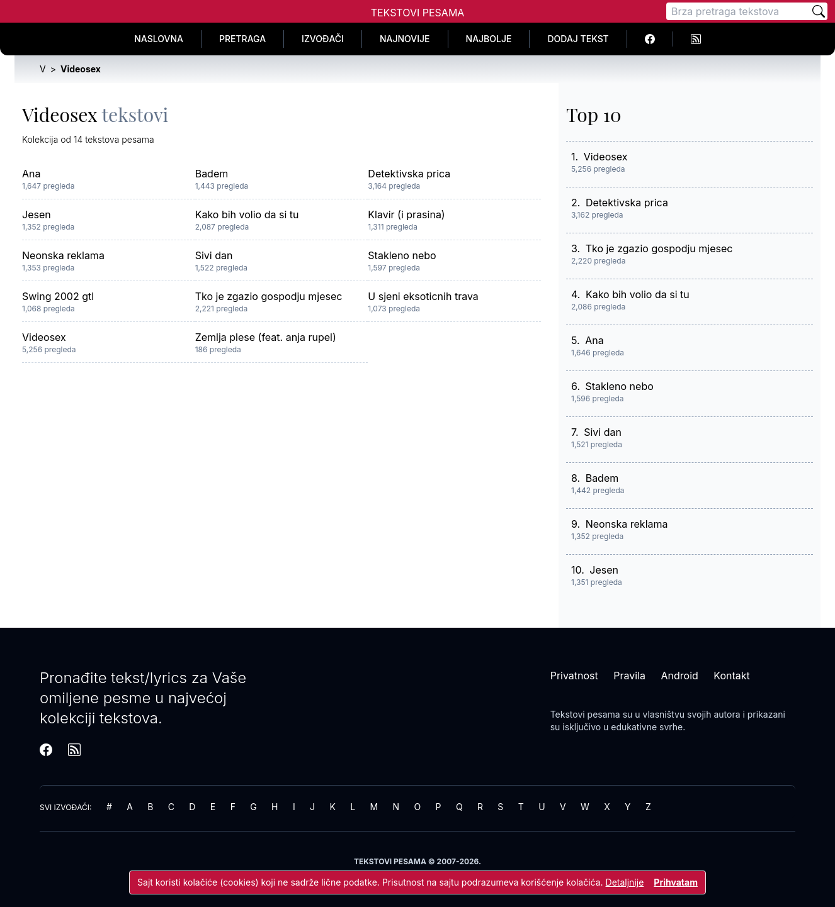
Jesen (36, 214)
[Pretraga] (738, 11)
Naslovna (158, 38)
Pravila (629, 675)
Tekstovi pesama (585, 714)
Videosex (44, 337)
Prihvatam (676, 882)
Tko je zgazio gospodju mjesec (269, 296)
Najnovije (405, 38)
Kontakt (731, 675)
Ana (31, 173)
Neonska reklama (63, 255)
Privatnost (574, 675)
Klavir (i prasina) (406, 214)
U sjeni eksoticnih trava (423, 296)
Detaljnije (625, 882)
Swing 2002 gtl (58, 296)
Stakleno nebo (402, 255)
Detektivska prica (409, 173)
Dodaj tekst (577, 38)
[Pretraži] (818, 11)
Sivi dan (214, 255)
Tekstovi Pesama (418, 12)
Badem (212, 173)
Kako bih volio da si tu (247, 214)
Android (679, 675)
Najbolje (489, 38)
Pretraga (242, 38)
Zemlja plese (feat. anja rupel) (265, 337)
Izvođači (323, 38)
